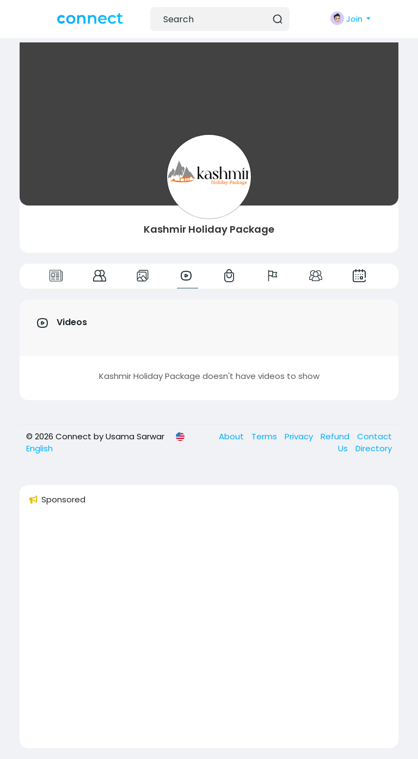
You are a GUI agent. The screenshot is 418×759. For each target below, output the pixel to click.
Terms (265, 436)
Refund (336, 436)
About (232, 436)
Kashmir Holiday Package (209, 229)
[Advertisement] (209, 631)
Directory (373, 448)
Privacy (300, 436)
